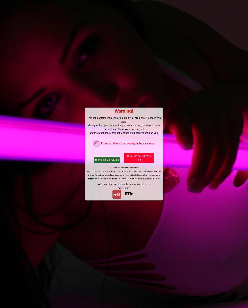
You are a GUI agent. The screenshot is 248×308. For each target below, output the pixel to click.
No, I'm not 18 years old (139, 158)
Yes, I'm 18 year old (107, 159)
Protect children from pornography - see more (124, 143)
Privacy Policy (154, 179)
